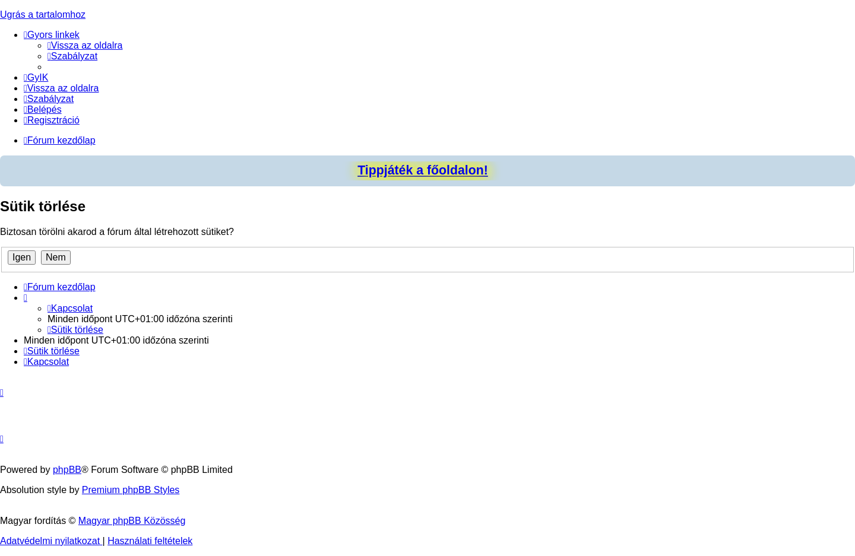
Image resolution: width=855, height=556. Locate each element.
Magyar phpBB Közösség (132, 521)
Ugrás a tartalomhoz (43, 14)
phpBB (67, 470)
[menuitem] (85, 45)
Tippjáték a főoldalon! (422, 170)
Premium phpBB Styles (131, 490)
